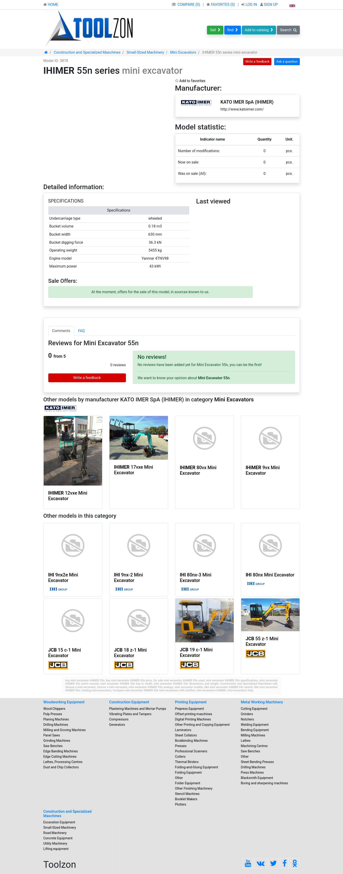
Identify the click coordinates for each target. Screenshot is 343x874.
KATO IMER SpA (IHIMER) (247, 102)
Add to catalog (259, 30)
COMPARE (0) (188, 4)
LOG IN (249, 4)
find (232, 30)
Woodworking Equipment (64, 702)
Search (288, 30)
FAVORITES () (221, 4)
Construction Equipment (129, 702)
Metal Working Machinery (262, 702)
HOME (50, 4)
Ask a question (286, 61)
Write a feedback (257, 61)
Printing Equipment (191, 702)
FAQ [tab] (81, 331)
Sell (215, 30)
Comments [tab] (61, 331)
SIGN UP (269, 4)
